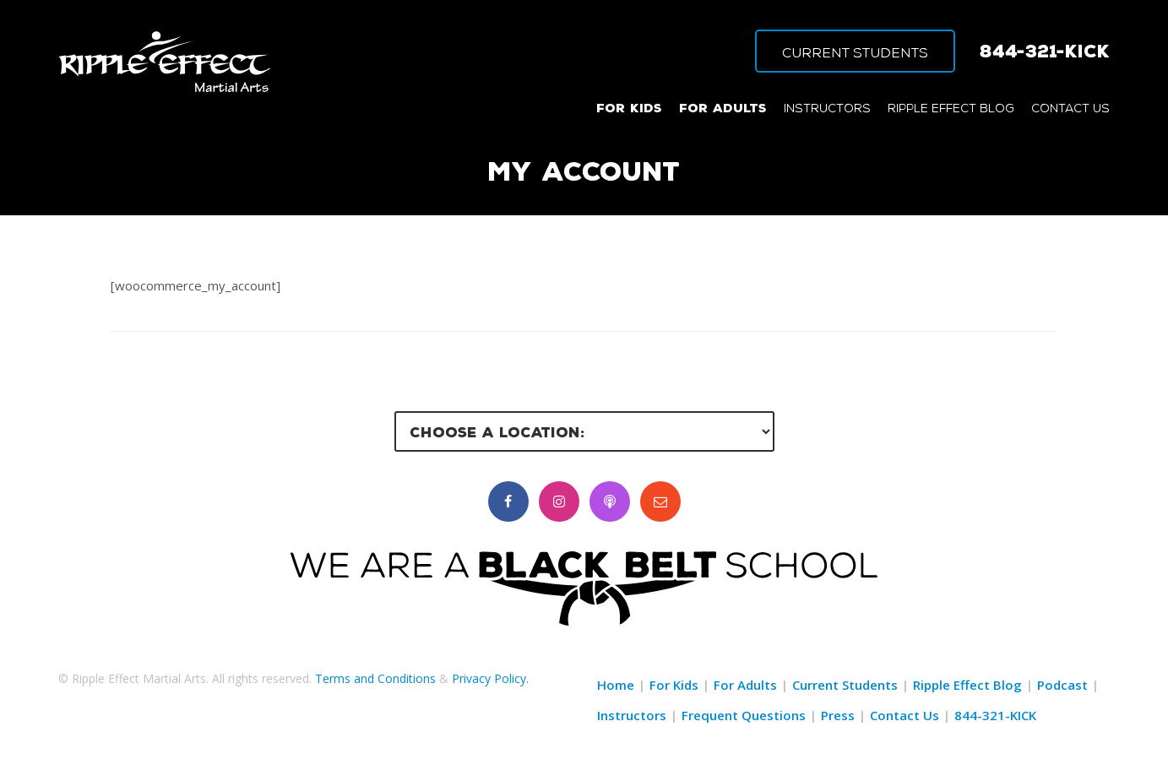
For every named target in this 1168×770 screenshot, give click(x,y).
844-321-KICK (1045, 50)
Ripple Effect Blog (967, 684)
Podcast (1062, 684)
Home (615, 684)
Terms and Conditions (375, 678)
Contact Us (904, 715)
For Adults (745, 684)
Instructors (631, 715)
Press (838, 715)
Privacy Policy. (490, 678)
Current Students (845, 684)
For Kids (673, 684)
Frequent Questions (744, 715)
